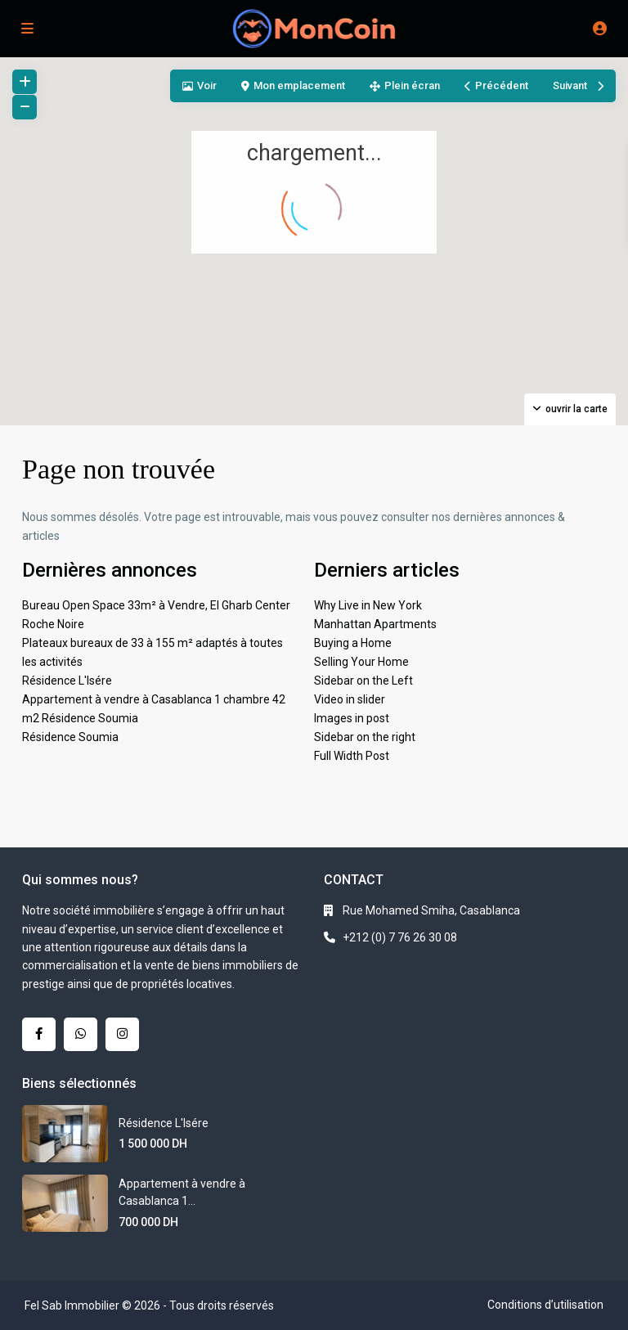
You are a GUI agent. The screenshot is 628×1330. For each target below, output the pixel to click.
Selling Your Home (361, 661)
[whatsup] (80, 1034)
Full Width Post (351, 755)
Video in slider (349, 699)
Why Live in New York (368, 605)
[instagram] (122, 1034)
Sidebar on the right (364, 737)
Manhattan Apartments (375, 624)
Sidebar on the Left (363, 680)
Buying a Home (353, 642)
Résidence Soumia (70, 737)
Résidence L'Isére (67, 680)
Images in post (351, 718)
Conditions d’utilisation (545, 1304)
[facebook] (39, 1034)
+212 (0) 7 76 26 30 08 (400, 937)
